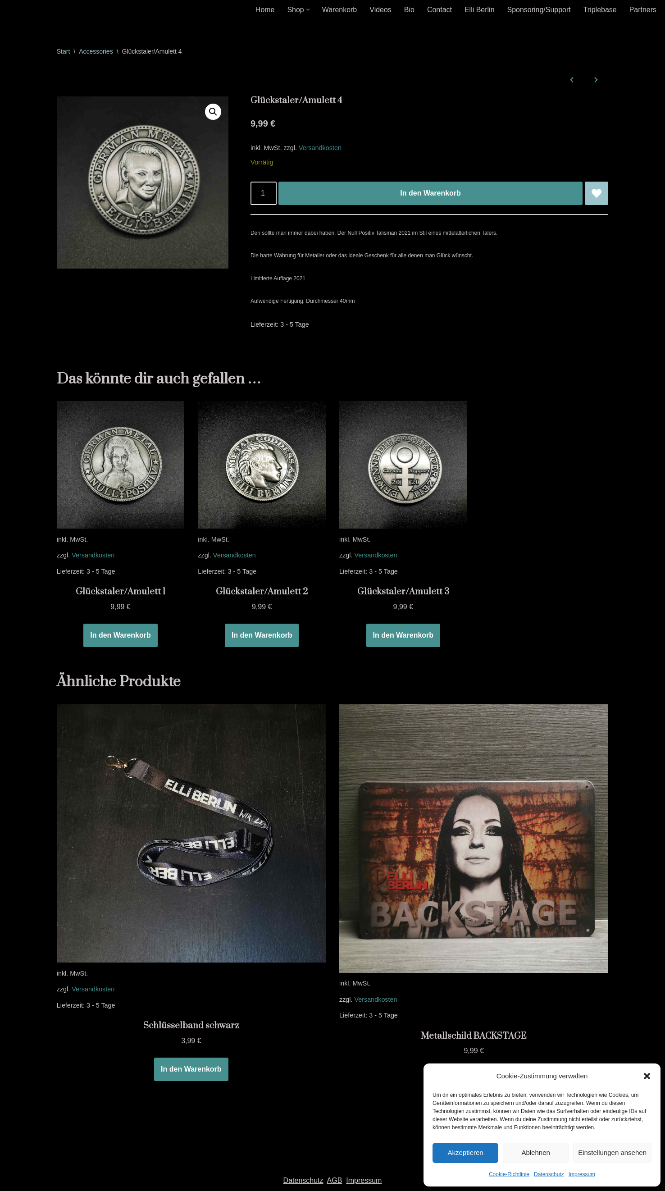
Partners (642, 10)
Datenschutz (549, 1174)
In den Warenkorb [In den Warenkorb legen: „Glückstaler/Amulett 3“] (403, 635)
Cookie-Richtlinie (509, 1174)
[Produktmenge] (264, 193)
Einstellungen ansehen (612, 1152)
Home (264, 10)
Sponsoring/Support (538, 10)
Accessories (96, 51)
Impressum (582, 1174)
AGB (334, 1181)
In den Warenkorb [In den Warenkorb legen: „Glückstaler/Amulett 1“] (120, 635)
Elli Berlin (479, 10)
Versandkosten (320, 147)
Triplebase (599, 10)
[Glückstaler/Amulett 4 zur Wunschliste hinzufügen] (596, 193)
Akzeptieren (465, 1152)
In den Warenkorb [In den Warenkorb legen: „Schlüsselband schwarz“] (191, 1069)
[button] (646, 1076)
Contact (439, 10)
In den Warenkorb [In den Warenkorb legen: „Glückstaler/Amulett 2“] (262, 635)
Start (63, 51)
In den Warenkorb (430, 193)
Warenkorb (339, 10)
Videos (380, 10)
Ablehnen (535, 1152)
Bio (409, 10)
